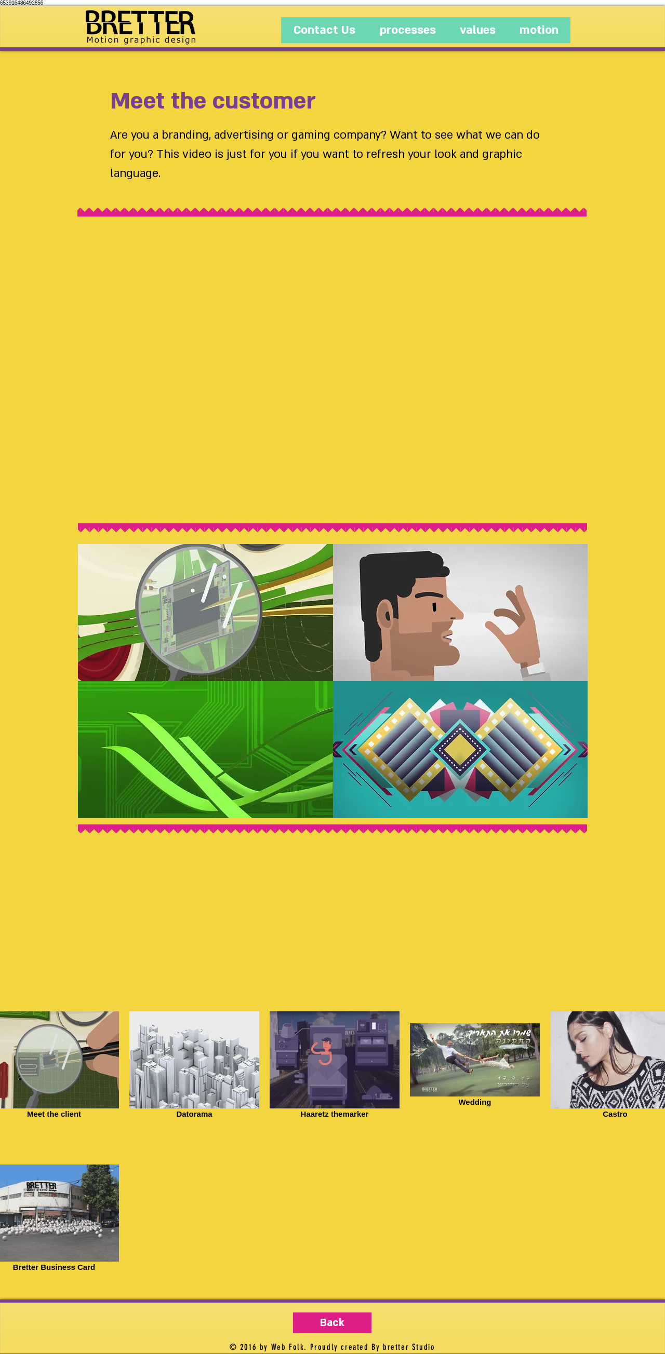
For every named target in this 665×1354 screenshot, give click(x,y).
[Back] (332, 1322)
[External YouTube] (333, 370)
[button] (205, 612)
